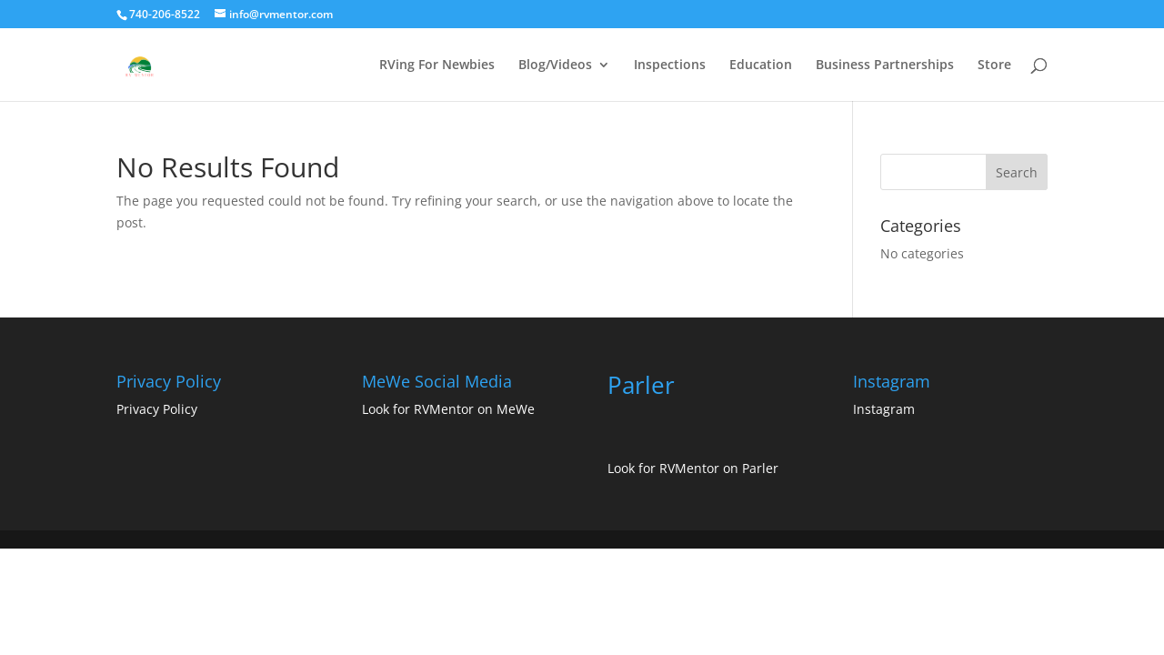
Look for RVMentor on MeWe (448, 409)
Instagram (884, 409)
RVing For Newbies (437, 65)
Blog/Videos (555, 65)
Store (994, 65)
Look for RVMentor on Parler (692, 468)
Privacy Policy (156, 409)
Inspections (670, 65)
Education (760, 65)
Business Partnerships (885, 65)
